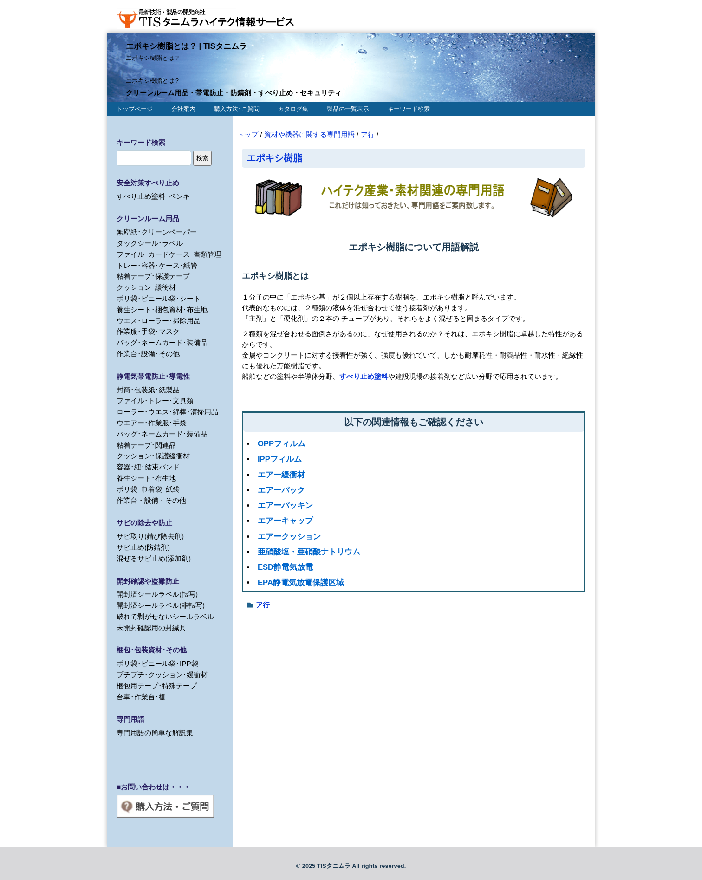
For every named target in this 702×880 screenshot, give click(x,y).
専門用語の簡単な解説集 (155, 733)
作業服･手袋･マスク (148, 331)
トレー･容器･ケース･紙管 (157, 265)
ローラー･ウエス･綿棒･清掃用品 (167, 412)
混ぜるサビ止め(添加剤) (154, 558)
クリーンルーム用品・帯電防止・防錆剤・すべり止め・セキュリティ (234, 93)
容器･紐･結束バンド (148, 467)
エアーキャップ (285, 520)
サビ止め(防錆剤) (143, 547)
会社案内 (183, 108)
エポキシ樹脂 (274, 157)
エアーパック (281, 490)
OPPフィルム (282, 443)
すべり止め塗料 (363, 376)
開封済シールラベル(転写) (157, 594)
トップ (247, 134)
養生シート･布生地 (146, 478)
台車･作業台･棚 (141, 697)
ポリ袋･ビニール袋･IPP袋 (157, 663)
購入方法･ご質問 (237, 108)
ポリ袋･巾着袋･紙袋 (148, 489)
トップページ (135, 108)
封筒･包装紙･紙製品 (148, 390)
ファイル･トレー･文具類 (155, 400)
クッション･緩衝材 (146, 287)
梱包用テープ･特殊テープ (157, 686)
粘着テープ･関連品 (146, 445)
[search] (154, 158)
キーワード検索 (409, 108)
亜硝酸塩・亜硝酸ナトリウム (309, 552)
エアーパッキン (285, 505)
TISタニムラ (334, 865)
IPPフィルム (280, 459)
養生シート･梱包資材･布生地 (162, 309)
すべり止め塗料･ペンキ (153, 196)
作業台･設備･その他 (148, 354)
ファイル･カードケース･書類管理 (169, 254)
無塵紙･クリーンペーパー (157, 232)
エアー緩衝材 (281, 474)
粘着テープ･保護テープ (153, 276)
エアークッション (289, 536)
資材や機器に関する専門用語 (309, 134)
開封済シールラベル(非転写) (161, 605)
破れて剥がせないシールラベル (165, 616)
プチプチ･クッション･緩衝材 (162, 674)
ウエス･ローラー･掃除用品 (159, 321)
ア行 (368, 134)
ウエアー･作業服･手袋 (152, 423)
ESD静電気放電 (285, 567)
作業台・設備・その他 (151, 500)
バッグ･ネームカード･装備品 (162, 342)
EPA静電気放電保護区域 (301, 582)
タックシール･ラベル (150, 243)
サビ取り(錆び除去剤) (150, 536)
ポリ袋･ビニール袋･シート (159, 298)
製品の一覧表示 (348, 108)
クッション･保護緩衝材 (153, 456)
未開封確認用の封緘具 (151, 628)
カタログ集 (293, 108)
